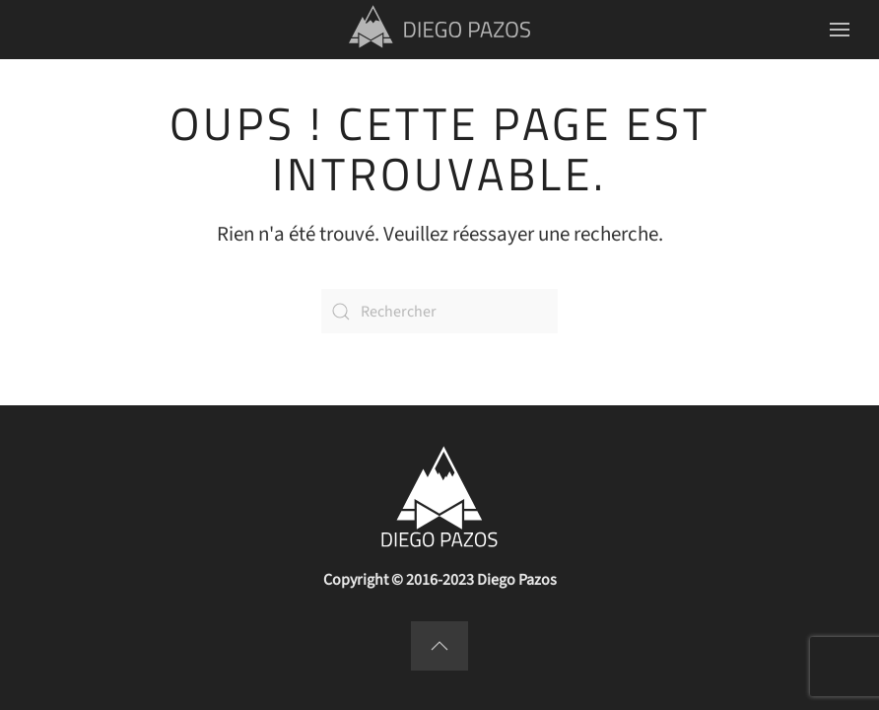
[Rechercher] (439, 311)
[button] (839, 29)
